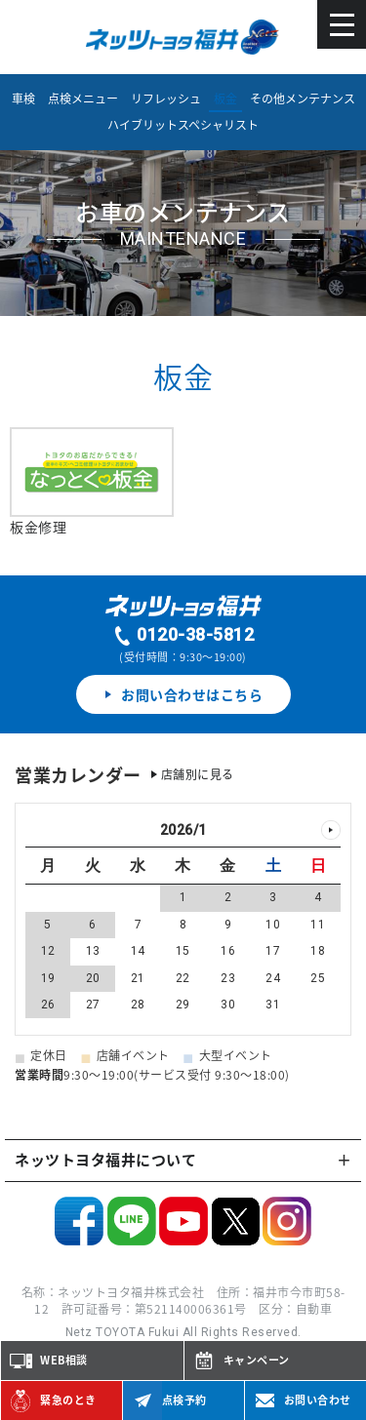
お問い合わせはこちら (183, 693)
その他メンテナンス (302, 98)
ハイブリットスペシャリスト (183, 125)
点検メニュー (83, 98)
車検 (23, 98)
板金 (225, 98)
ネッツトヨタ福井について (105, 1159)
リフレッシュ (166, 98)
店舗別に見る (197, 774)
